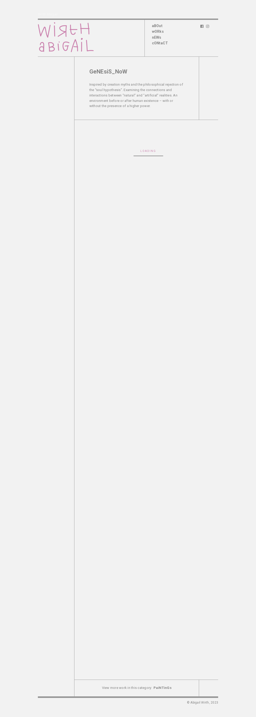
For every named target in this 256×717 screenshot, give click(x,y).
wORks (158, 31)
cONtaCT (160, 43)
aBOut (157, 26)
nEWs (156, 37)
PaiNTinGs (162, 688)
